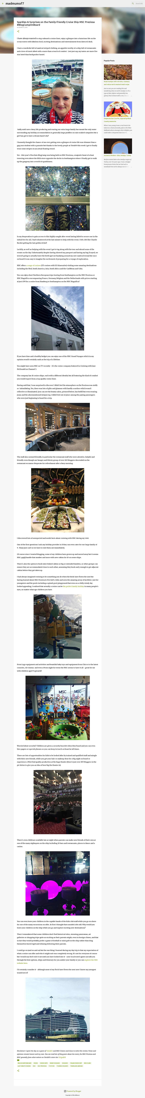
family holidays (55, 1063)
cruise (36, 1063)
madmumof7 (15, 3)
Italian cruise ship (76, 1063)
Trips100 (62, 1057)
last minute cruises (24, 1066)
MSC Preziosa (42, 1066)
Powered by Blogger (72, 1091)
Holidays (65, 1063)
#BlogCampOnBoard (24, 1063)
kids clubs (87, 1063)
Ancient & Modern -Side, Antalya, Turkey (117, 155)
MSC (34, 1066)
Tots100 (49, 1051)
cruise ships (44, 1063)
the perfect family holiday (73, 586)
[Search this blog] (132, 3)
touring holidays (62, 1066)
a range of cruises (33, 265)
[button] (18, 31)
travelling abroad (76, 1066)
